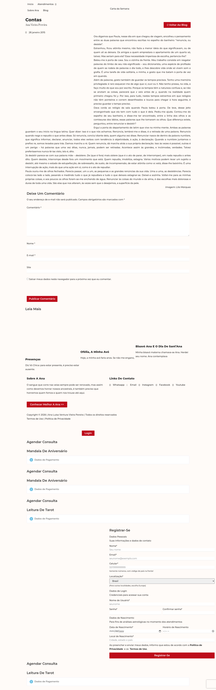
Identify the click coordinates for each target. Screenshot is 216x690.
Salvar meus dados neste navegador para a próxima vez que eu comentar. (70, 279)
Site (29, 267)
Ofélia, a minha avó (94, 352)
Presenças (32, 359)
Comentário (34, 208)
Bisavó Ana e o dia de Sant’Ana (159, 346)
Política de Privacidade (58, 418)
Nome (31, 243)
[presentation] (45, 290)
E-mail (31, 255)
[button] (108, 460)
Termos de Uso (35, 418)
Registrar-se (162, 655)
